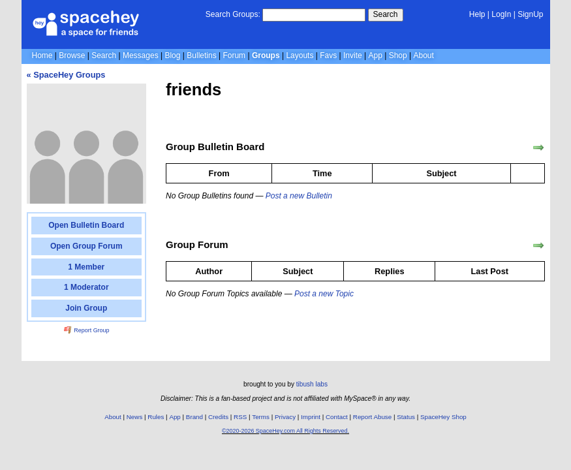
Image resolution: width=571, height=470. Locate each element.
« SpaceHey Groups (66, 75)
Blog (172, 55)
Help (477, 14)
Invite (352, 55)
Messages (141, 55)
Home (42, 55)
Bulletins (201, 55)
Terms (261, 416)
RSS (240, 416)
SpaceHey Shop (443, 416)
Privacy (285, 416)
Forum (234, 55)
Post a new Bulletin (299, 195)
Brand (194, 416)
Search (385, 14)
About (423, 55)
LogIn (501, 14)
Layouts (299, 55)
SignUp (530, 14)
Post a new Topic (324, 293)
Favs (328, 55)
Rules (155, 416)
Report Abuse (372, 416)
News (135, 416)
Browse (72, 55)
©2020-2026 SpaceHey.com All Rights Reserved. (285, 431)
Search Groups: (233, 14)
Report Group (87, 330)
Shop (398, 55)
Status (406, 416)
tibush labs (312, 384)
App (375, 55)
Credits (218, 416)
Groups (266, 55)
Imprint (310, 416)
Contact (337, 416)
